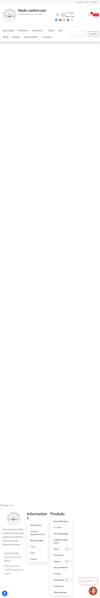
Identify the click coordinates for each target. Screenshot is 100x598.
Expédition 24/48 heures (61, 541)
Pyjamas (61, 561)
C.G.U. (32, 546)
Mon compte (31, 37)
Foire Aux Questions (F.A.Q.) (37, 532)
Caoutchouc (59, 586)
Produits (37, 30)
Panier (16, 37)
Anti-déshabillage (61, 534)
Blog (6, 37)
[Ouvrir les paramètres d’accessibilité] (4, 593)
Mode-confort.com (32, 10)
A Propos (23, 30)
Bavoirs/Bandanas (61, 521)
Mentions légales (37, 540)
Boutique (8, 30)
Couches (57, 574)
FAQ (60, 30)
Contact (47, 37)
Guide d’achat (35, 525)
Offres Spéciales (60, 592)
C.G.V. (32, 553)
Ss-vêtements (61, 580)
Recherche (93, 34)
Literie (61, 549)
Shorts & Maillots (61, 567)
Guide (51, 30)
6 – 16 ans (58, 527)
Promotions (58, 555)
